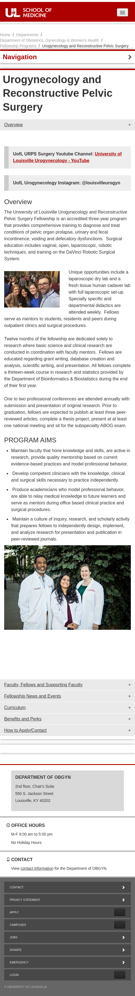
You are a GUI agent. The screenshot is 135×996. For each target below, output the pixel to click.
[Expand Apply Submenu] (119, 912)
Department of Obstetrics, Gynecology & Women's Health (49, 40)
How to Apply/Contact (25, 730)
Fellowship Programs (18, 46)
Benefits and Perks (22, 719)
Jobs (67, 937)
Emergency (67, 962)
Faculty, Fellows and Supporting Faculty (43, 684)
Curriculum (15, 707)
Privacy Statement (67, 900)
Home (5, 35)
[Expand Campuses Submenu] (119, 925)
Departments (27, 35)
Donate (67, 950)
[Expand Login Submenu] (119, 975)
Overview (13, 124)
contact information (37, 868)
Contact (67, 887)
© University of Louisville (25, 986)
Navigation (67, 57)
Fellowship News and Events (32, 696)
